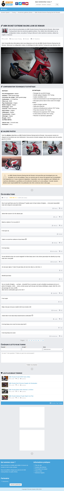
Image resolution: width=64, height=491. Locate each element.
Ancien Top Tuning (56, 403)
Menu (4, 9)
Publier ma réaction (32, 365)
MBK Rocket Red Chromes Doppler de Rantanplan (23, 383)
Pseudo (3, 347)
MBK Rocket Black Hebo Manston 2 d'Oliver (21, 389)
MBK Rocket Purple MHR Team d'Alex (19, 377)
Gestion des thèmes (40, 467)
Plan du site (38, 465)
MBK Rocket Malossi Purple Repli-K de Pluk (21, 396)
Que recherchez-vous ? (43, 2)
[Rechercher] (57, 4)
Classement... (5, 481)
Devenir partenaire (15, 484)
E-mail (24, 347)
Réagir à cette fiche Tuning (14, 345)
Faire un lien (38, 471)
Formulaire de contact (41, 469)
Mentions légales (39, 472)
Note (44, 347)
